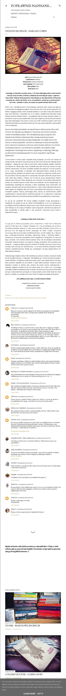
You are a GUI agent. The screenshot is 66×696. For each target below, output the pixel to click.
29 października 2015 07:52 (24, 474)
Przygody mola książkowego (20, 431)
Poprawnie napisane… (31, 5)
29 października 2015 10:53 (25, 484)
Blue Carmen (15, 325)
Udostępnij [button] (8, 295)
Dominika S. (15, 345)
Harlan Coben (14, 298)
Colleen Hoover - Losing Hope (24, 674)
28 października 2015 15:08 (34, 408)
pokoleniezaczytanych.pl (19, 318)
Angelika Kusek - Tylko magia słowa (23, 438)
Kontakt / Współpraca (20, 13)
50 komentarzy (17, 678)
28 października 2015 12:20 (25, 396)
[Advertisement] (33, 570)
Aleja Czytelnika (16, 449)
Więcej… (33, 13)
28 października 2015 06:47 (27, 345)
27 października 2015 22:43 (28, 325)
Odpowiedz (15, 321)
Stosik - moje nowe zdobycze (22, 625)
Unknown (14, 308)
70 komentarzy (17, 629)
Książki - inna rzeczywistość (20, 383)
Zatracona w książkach (18, 408)
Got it (40, 694)
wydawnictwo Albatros (39, 298)
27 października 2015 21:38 (25, 308)
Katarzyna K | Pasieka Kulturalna (22, 371)
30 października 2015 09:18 (24, 509)
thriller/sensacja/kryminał (26, 298)
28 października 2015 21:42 (25, 463)
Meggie (13, 474)
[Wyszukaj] (60, 5)
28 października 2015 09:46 (37, 383)
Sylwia (13, 358)
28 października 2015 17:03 (43, 438)
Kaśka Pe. (14, 484)
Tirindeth (14, 463)
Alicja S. (13, 509)
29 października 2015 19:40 (25, 497)
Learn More (29, 694)
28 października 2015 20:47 (29, 449)
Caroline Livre (15, 419)
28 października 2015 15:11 (28, 419)
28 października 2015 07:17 (23, 358)
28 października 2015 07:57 (41, 371)
